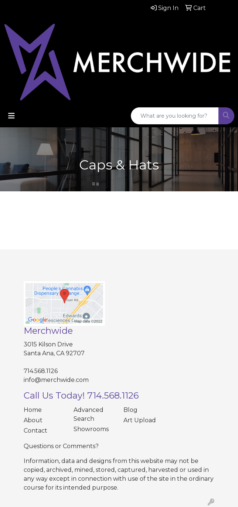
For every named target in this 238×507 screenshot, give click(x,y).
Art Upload (139, 420)
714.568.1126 (41, 371)
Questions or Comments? (61, 446)
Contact (35, 430)
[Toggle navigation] (11, 116)
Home (33, 409)
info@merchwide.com (56, 379)
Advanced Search (88, 414)
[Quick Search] (175, 115)
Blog (130, 409)
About (33, 420)
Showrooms (91, 429)
